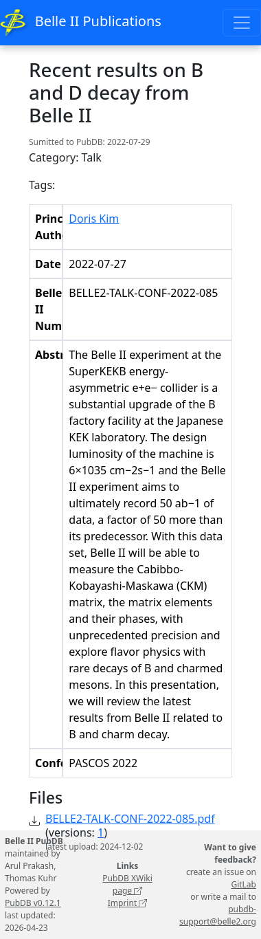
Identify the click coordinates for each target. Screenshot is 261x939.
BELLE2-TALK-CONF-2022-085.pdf (130, 818)
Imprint (128, 903)
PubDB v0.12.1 (33, 903)
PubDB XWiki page (127, 884)
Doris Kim (94, 218)
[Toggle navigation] (242, 22)
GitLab (243, 884)
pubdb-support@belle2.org (217, 915)
